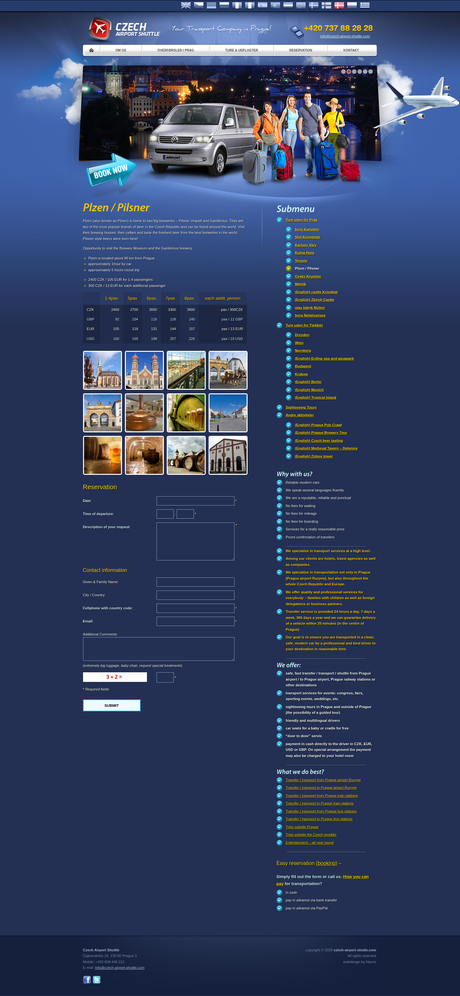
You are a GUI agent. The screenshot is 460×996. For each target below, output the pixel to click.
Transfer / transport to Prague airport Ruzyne (321, 788)
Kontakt (351, 50)
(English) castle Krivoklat (316, 292)
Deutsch (211, 6)
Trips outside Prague (302, 827)
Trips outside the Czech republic (311, 835)
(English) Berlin (308, 382)
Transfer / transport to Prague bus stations (319, 819)
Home (91, 50)
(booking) (326, 863)
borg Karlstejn (307, 229)
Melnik (300, 284)
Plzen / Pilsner (307, 268)
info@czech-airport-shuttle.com (345, 36)
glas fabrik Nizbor (310, 308)
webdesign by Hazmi (359, 962)
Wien (299, 343)
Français (237, 6)
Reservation (300, 50)
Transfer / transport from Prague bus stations (321, 811)
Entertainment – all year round (310, 843)
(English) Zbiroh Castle (314, 300)
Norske (301, 6)
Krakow (301, 374)
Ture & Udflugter (241, 50)
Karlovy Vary (306, 245)
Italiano (250, 6)
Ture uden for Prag (302, 220)
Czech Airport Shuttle (124, 29)
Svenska (314, 6)
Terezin (301, 261)
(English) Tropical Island (315, 397)
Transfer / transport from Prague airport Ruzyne (323, 780)
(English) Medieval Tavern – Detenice (326, 448)
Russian (224, 6)
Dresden (302, 335)
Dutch (288, 6)
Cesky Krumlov (308, 276)
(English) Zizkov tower (314, 456)
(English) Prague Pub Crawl (318, 425)
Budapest (303, 366)
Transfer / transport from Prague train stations (322, 796)
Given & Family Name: (101, 582)
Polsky (352, 6)
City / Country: (94, 595)
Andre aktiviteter (300, 415)
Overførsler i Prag (175, 50)
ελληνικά (365, 6)
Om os (121, 50)
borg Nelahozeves (310, 315)
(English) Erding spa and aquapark (324, 358)
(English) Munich (309, 390)
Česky (199, 6)
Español (262, 6)
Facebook (87, 980)
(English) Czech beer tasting (319, 441)
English (186, 6)
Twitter (97, 980)
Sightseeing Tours (301, 407)
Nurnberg (303, 350)
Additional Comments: (100, 634)
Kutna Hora (304, 253)
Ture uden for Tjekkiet (304, 325)
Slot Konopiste (307, 237)
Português (275, 6)
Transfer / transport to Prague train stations (320, 803)
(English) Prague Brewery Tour (321, 433)
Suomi (326, 6)
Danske (339, 6)
